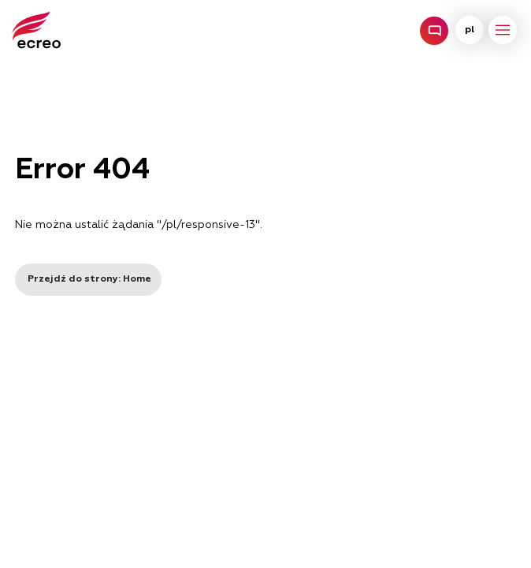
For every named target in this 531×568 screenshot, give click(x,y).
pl (469, 30)
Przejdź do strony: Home (88, 279)
